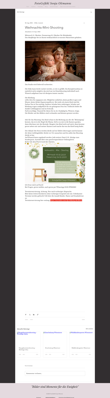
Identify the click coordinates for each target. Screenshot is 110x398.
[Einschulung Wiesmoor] (55, 338)
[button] (33, 6)
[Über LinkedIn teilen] (33, 314)
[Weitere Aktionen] (84, 23)
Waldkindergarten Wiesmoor (81, 348)
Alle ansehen (89, 328)
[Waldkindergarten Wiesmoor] (81, 338)
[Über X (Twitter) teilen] (29, 314)
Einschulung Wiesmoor (52, 348)
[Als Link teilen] (37, 314)
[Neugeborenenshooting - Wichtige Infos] (28, 338)
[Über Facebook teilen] (26, 314)
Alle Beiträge (20, 12)
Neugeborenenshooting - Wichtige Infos (27, 349)
